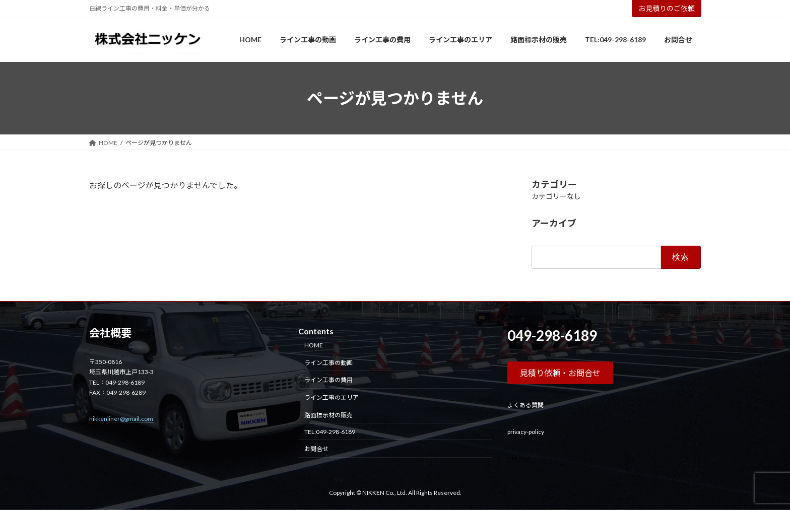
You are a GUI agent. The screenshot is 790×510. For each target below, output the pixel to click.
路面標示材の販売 (328, 415)
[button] (560, 372)
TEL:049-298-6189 (329, 431)
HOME (313, 345)
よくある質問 (525, 405)
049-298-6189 (552, 335)
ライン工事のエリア (331, 397)
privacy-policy (525, 431)
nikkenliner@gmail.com (121, 418)
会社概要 (110, 332)
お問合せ (316, 449)
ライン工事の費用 (328, 380)
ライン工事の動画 (328, 363)
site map (518, 458)
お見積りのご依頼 (666, 8)
